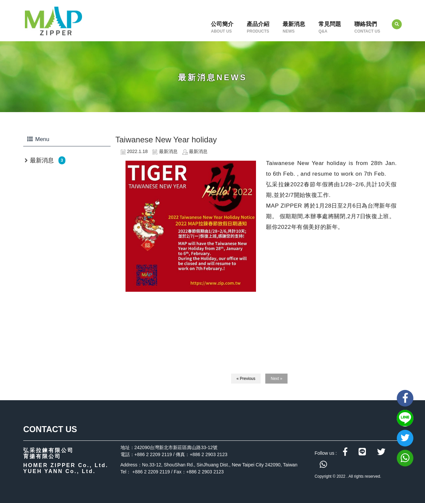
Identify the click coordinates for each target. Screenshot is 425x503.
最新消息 (294, 27)
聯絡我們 (367, 27)
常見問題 (329, 27)
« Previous (245, 378)
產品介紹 (258, 27)
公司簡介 (222, 27)
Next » (276, 378)
